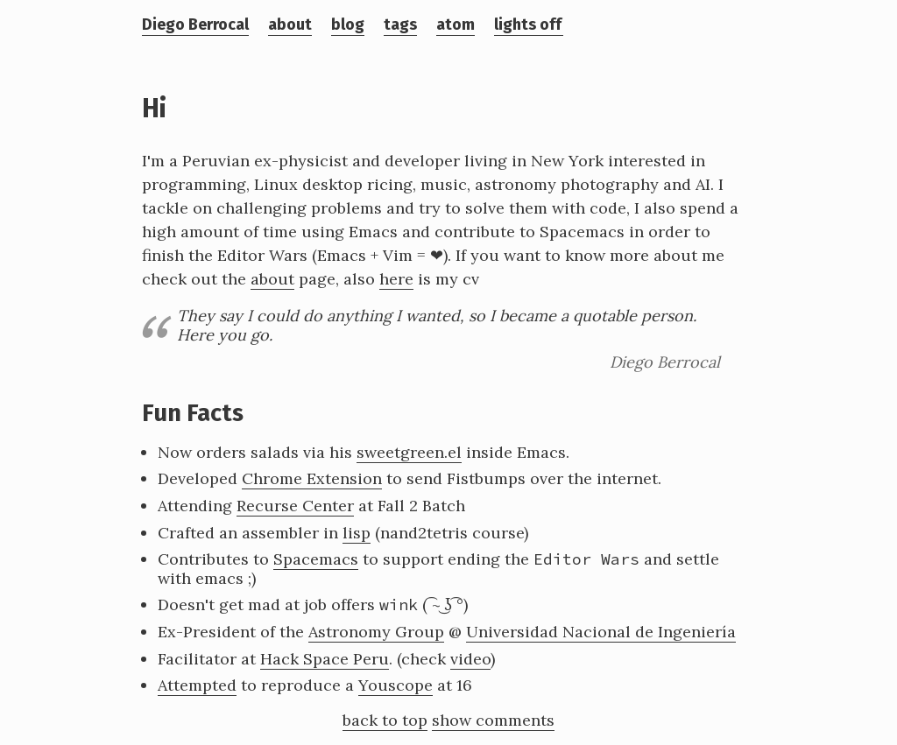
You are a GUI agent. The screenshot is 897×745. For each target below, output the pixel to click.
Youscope (395, 685)
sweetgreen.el (409, 452)
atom (455, 25)
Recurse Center (295, 505)
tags (400, 25)
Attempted (197, 685)
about (290, 25)
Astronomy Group (376, 632)
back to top (385, 720)
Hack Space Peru (324, 659)
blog (347, 25)
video (470, 659)
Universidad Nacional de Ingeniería (601, 632)
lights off (528, 25)
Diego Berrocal (195, 25)
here (396, 279)
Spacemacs (315, 559)
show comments (493, 720)
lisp (357, 533)
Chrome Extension (312, 478)
